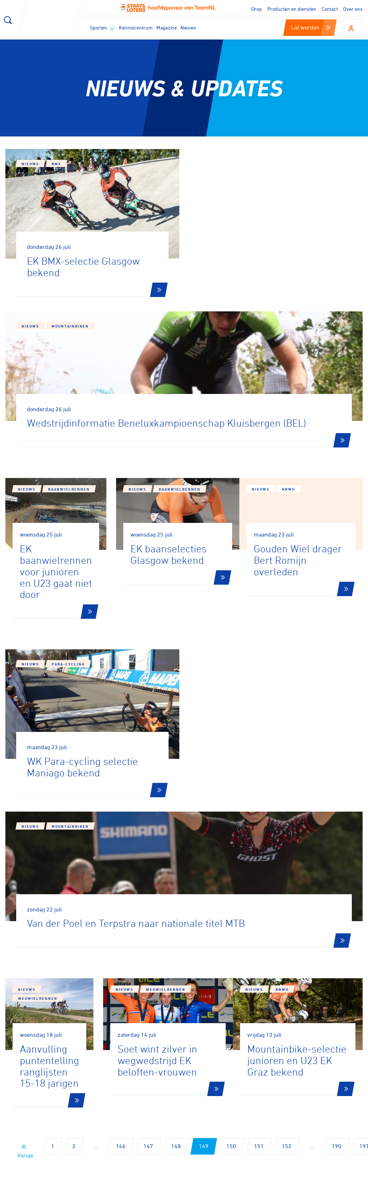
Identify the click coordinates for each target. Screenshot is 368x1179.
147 (148, 880)
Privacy (288, 1171)
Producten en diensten (291, 9)
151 (259, 880)
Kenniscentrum (136, 27)
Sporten (102, 28)
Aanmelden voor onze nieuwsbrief (85, 978)
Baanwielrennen (69, 386)
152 (286, 880)
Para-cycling (68, 553)
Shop (256, 9)
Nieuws (188, 27)
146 (120, 880)
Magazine (166, 27)
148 (176, 880)
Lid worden (310, 27)
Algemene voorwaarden (338, 1171)
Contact (330, 9)
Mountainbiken (253, 178)
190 (336, 880)
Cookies (221, 1171)
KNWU (299, 401)
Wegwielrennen (68, 736)
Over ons (353, 9)
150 (231, 880)
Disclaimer (255, 1171)
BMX (56, 164)
